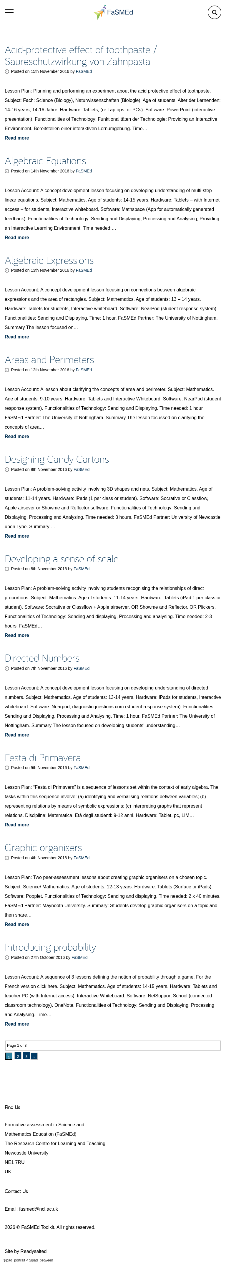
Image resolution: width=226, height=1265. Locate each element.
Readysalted (33, 1251)
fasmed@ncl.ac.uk (38, 1209)
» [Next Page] (34, 1057)
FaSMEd (84, 71)
